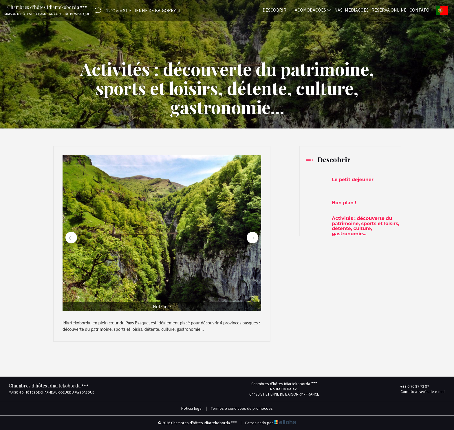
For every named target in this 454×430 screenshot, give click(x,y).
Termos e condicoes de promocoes (242, 408)
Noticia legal (191, 408)
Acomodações (313, 9)
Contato (419, 9)
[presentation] (71, 237)
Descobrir (277, 9)
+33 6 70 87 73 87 (411, 386)
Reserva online (389, 9)
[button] (135, 10)
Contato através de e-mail (419, 391)
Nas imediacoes (351, 9)
